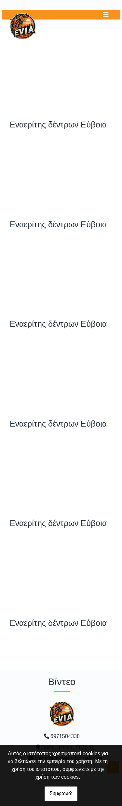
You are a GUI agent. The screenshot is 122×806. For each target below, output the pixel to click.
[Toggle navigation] (106, 14)
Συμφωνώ (61, 793)
